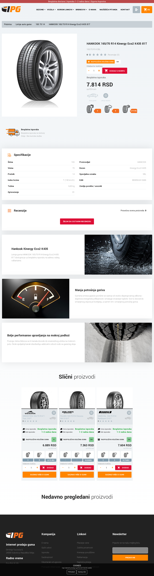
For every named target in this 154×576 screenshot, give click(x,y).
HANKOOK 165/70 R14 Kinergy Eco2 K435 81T (69, 24)
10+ (91, 439)
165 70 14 (40, 24)
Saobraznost (47, 557)
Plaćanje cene (83, 542)
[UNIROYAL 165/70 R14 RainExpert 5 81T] (115, 398)
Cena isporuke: (30, 429)
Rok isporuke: (30, 432)
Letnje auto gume (24, 24)
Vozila (50, 10)
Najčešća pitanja (108, 10)
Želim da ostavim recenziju (77, 221)
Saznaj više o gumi (39, 475)
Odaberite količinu (95, 66)
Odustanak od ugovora (51, 562)
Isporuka (45, 552)
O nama (92, 10)
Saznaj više (82, 572)
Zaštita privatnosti (85, 547)
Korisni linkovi (64, 10)
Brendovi (80, 10)
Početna (8, 24)
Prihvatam (71, 572)
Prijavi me (130, 558)
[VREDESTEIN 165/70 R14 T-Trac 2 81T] (39, 398)
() (148, 10)
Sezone (40, 10)
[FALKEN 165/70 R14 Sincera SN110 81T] (77, 398)
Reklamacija (82, 557)
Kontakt (125, 10)
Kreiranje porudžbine (86, 552)
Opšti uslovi (46, 547)
